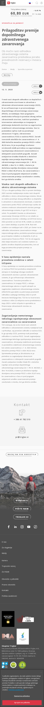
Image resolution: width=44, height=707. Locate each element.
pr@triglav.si (22, 437)
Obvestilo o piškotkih (10, 579)
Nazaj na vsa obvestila (22, 454)
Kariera (5, 560)
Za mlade (5, 572)
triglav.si (22, 517)
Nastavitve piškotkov (22, 697)
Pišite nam (22, 508)
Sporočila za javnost (25, 69)
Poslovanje (10, 84)
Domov (4, 69)
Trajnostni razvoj (8, 566)
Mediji (12, 69)
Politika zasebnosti (9, 596)
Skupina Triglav (9, 646)
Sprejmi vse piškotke (22, 703)
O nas (4, 542)
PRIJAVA (41, 2)
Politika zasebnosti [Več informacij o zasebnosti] (16, 690)
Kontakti (22, 500)
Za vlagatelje (7, 547)
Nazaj (7, 75)
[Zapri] (41, 673)
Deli (38, 86)
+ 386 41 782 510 (22, 419)
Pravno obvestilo (8, 585)
